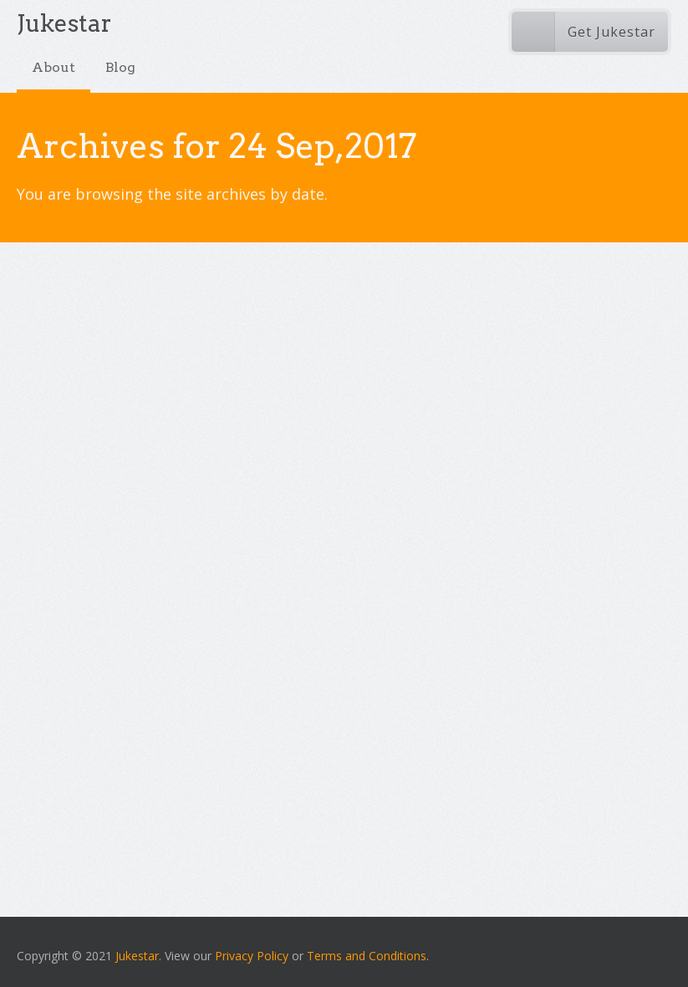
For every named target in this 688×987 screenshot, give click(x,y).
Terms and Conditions (366, 956)
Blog (120, 67)
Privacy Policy (251, 956)
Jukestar (137, 956)
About (53, 67)
